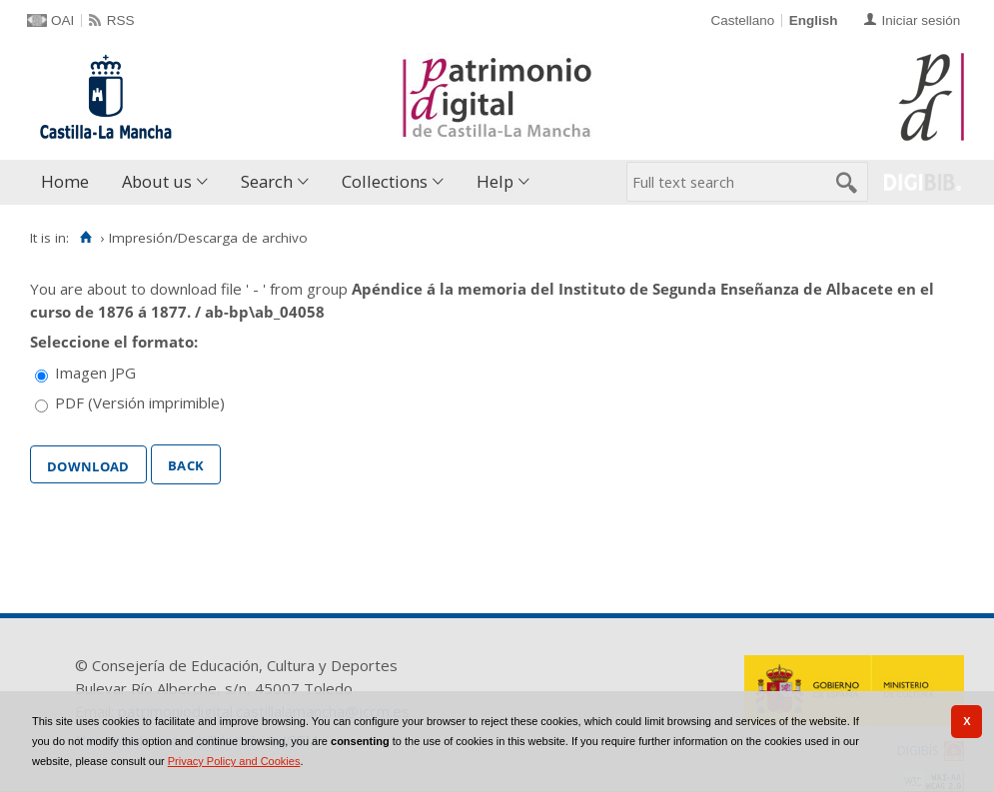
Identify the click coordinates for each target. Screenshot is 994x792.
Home (65, 181)
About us (157, 181)
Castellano (742, 20)
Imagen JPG (95, 373)
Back (186, 463)
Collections (385, 181)
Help (495, 181)
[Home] (85, 238)
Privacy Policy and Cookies (234, 761)
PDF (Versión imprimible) (140, 402)
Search (267, 181)
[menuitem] (69, 182)
